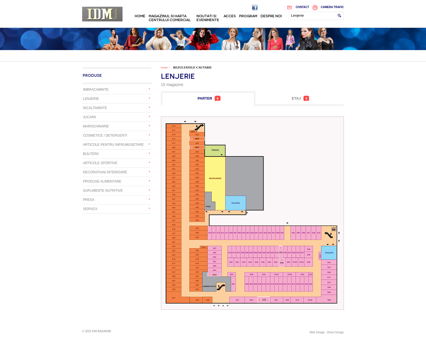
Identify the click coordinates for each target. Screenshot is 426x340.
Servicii (90, 209)
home (164, 67)
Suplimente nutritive (103, 191)
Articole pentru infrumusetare (113, 145)
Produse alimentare (102, 181)
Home (140, 15)
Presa (88, 200)
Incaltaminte (95, 108)
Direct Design (335, 332)
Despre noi (271, 15)
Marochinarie (96, 126)
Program (248, 15)
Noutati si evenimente (208, 17)
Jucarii (89, 117)
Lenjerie (91, 99)
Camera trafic (332, 7)
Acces (230, 15)
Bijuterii (91, 154)
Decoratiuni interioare (105, 172)
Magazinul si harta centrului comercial (170, 17)
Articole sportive (100, 163)
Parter (208, 98)
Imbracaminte (96, 90)
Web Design (317, 332)
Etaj (300, 98)
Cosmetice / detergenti (105, 135)
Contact (302, 7)
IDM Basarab (102, 14)
